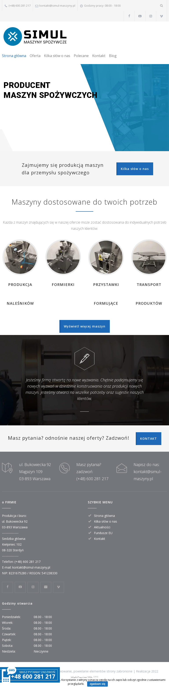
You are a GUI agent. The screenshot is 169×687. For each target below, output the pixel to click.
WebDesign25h (81, 678)
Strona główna (14, 55)
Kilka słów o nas (57, 55)
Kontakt (98, 55)
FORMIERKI (63, 284)
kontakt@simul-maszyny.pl (57, 6)
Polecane (81, 55)
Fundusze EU (103, 533)
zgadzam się (97, 683)
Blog (113, 55)
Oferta (35, 55)
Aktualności (102, 527)
